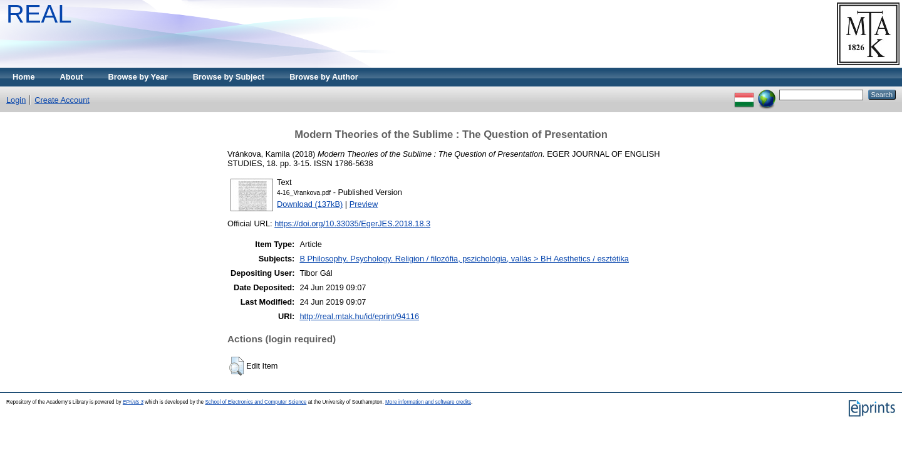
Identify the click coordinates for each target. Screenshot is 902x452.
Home (24, 76)
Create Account (62, 100)
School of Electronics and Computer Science (255, 402)
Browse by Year (138, 76)
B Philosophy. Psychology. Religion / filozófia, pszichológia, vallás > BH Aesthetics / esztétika (464, 258)
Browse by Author (323, 76)
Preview (364, 204)
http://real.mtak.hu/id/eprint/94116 (359, 316)
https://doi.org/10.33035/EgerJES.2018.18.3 (352, 223)
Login (16, 100)
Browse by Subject (229, 76)
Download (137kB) (310, 204)
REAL (39, 14)
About (71, 76)
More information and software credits (428, 402)
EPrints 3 (133, 402)
